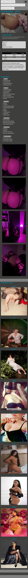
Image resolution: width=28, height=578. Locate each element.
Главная (4, 1)
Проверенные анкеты (7, 5)
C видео (16, 5)
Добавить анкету (6, 8)
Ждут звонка (11, 1)
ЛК (12, 8)
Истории (22, 5)
